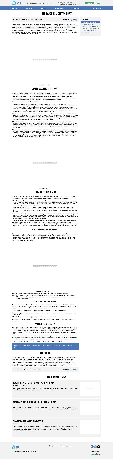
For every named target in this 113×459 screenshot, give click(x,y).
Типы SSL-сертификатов (88, 24)
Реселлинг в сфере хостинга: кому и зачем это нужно (33, 383)
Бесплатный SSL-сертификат (91, 28)
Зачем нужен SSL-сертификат (90, 22)
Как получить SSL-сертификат (90, 26)
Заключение (85, 32)
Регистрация (89, 3)
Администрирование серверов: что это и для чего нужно (34, 402)
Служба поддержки (32, 3)
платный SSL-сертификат (44, 345)
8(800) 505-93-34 (65, 3)
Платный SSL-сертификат (90, 30)
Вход (98, 3)
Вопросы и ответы (95, 8)
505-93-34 (56, 446)
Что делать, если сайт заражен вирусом (28, 421)
